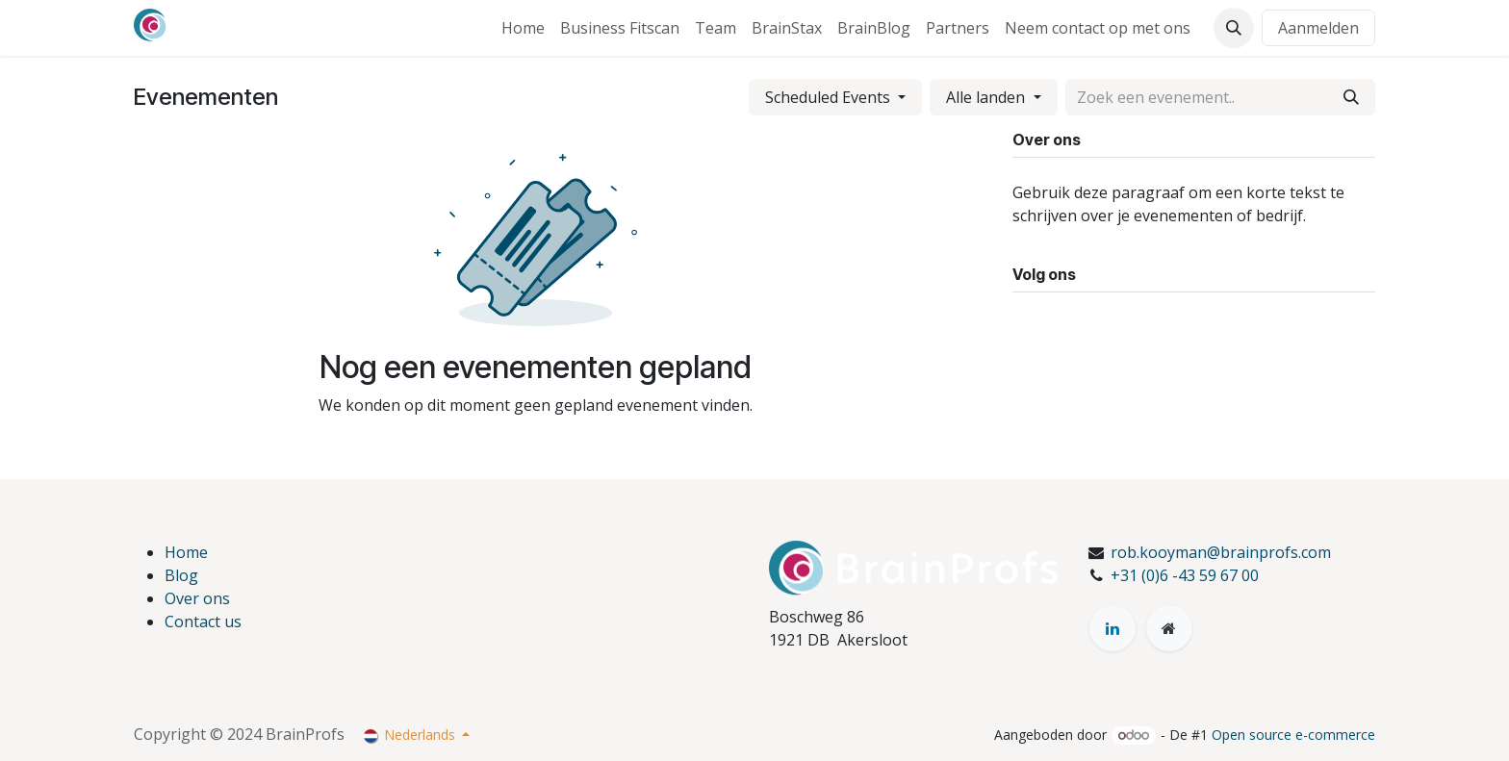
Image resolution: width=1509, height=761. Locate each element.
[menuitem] (523, 28)
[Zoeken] (1351, 97)
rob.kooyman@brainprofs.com (1221, 552)
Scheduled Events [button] (829, 97)
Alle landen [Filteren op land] (987, 97)
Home (186, 552)
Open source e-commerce (1293, 734)
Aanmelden (1318, 27)
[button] (1234, 28)
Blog (181, 575)
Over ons (197, 598)
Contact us (203, 621)
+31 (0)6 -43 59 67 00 (1185, 575)
